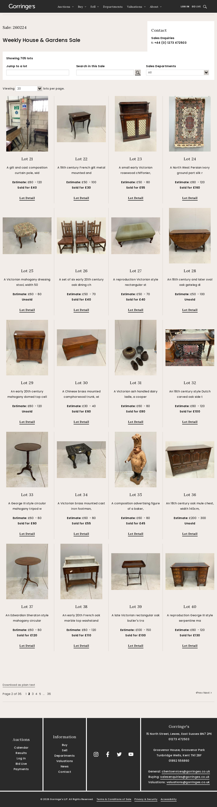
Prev (200, 693)
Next (208, 693)
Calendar (21, 748)
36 (49, 694)
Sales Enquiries (162, 38)
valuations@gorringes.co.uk (188, 782)
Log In (185, 6)
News (65, 766)
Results (21, 753)
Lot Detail (27, 198)
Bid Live (196, 6)
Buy (80, 6)
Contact (64, 772)
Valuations (134, 6)
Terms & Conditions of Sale (114, 799)
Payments (21, 769)
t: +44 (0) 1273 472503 (168, 43)
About (154, 6)
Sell (92, 6)
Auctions (64, 6)
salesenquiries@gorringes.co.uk (184, 777)
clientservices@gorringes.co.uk (186, 771)
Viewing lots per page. (34, 89)
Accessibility (169, 799)
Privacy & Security (145, 799)
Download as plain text (19, 685)
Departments (113, 6)
